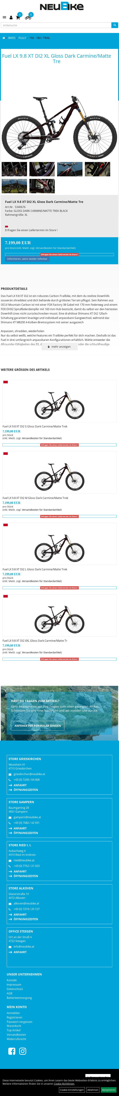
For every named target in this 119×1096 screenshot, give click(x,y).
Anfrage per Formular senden (38, 726)
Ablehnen (92, 1089)
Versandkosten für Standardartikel (55, 248)
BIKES (11, 38)
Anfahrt (20, 785)
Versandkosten (16, 1034)
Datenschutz (15, 989)
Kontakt (12, 980)
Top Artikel (13, 1030)
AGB (9, 993)
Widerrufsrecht (16, 1039)
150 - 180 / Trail (39, 38)
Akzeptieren (108, 1089)
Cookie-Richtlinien (64, 1083)
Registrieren (14, 1017)
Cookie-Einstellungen (72, 1089)
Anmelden (13, 1013)
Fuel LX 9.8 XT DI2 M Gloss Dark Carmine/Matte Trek (35, 498)
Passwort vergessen (19, 1022)
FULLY (22, 38)
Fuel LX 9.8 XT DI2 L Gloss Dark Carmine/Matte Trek (35, 569)
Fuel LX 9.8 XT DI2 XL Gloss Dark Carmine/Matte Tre (56, 58)
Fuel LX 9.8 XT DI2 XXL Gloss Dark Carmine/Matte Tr (35, 641)
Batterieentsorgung (19, 998)
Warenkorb (14, 1026)
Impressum (14, 984)
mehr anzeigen (61, 346)
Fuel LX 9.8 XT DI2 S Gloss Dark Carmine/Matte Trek (35, 426)
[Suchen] (114, 25)
